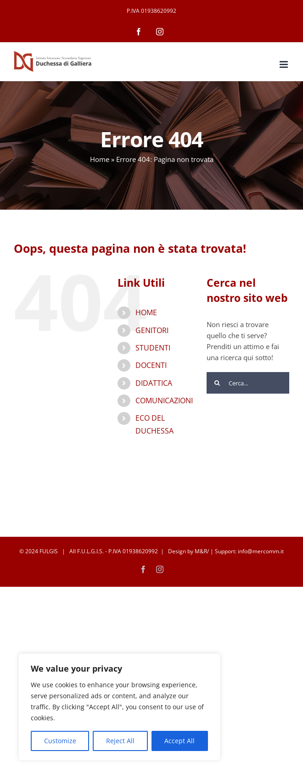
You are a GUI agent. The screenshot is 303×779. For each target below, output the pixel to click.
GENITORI (151, 330)
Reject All (120, 740)
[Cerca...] (248, 383)
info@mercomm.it (261, 551)
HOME (146, 312)
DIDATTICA (153, 383)
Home (99, 159)
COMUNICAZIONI (164, 400)
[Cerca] (217, 383)
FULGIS (48, 551)
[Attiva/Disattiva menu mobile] (284, 64)
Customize (60, 740)
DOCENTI (151, 365)
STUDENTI (152, 348)
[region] (119, 707)
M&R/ (202, 551)
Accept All (179, 740)
